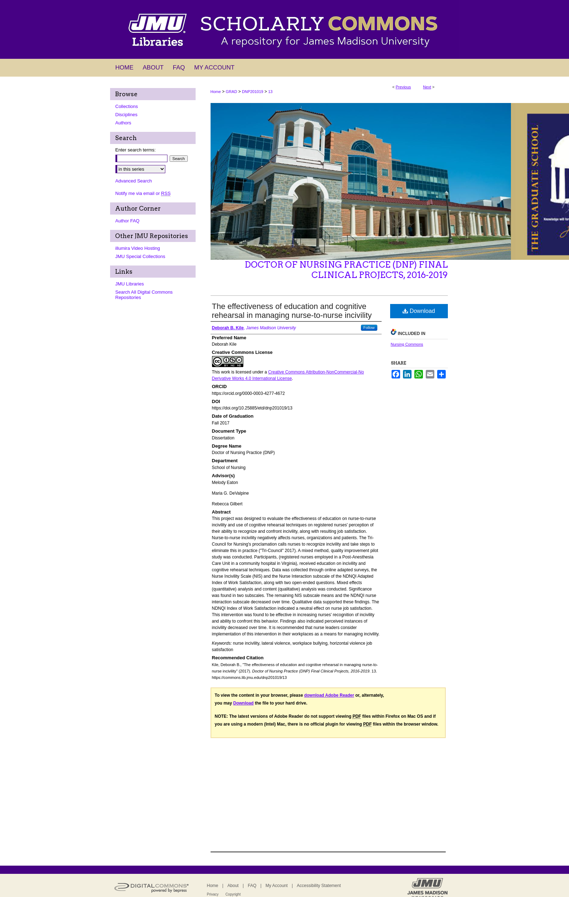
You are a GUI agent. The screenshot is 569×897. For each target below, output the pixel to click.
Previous (403, 87)
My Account (276, 885)
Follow (369, 327)
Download (419, 311)
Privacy (213, 894)
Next (427, 87)
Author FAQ (127, 220)
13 (270, 91)
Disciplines (126, 114)
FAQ (252, 885)
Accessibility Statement (319, 885)
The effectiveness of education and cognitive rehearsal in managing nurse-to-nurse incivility (292, 311)
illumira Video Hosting (137, 248)
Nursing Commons (407, 344)
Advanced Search (133, 181)
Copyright (233, 894)
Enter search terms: (135, 150)
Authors (123, 122)
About (232, 885)
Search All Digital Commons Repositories (144, 294)
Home (216, 91)
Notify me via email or (143, 193)
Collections (126, 106)
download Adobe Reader (329, 695)
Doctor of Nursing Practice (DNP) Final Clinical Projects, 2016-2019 (346, 269)
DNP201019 (252, 91)
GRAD (231, 91)
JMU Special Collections (140, 256)
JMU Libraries (129, 284)
